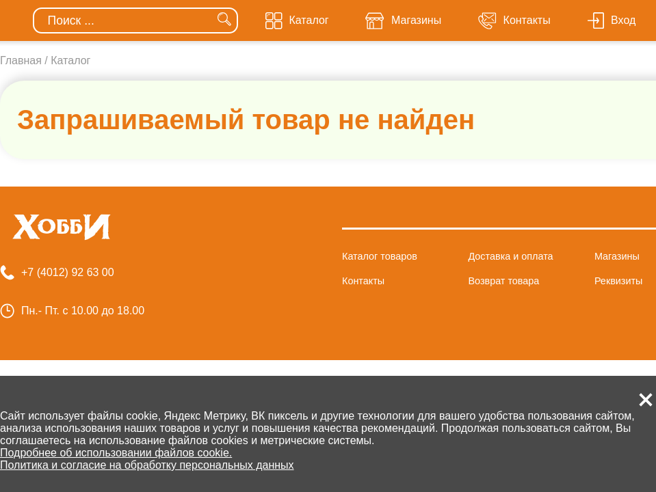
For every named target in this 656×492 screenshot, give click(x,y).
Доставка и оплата (510, 256)
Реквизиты (618, 280)
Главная (21, 60)
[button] (645, 400)
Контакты (363, 280)
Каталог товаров (379, 256)
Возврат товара (503, 280)
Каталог (70, 60)
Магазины (617, 256)
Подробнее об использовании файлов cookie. (116, 453)
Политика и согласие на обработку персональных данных (147, 465)
